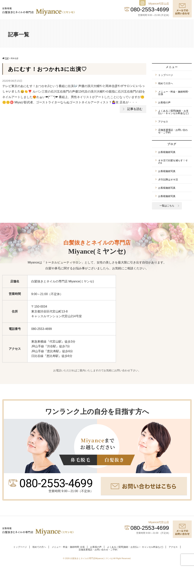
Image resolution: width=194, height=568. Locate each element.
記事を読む (134, 109)
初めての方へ (165, 83)
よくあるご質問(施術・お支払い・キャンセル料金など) (173, 112)
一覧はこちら (167, 205)
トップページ (165, 75)
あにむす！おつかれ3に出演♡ (47, 69)
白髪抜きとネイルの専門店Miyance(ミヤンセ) (91, 558)
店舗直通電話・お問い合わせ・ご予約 (173, 131)
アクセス (163, 121)
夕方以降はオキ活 (168, 179)
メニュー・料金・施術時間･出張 (173, 93)
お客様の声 (164, 102)
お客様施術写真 (166, 152)
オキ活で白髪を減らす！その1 (173, 161)
